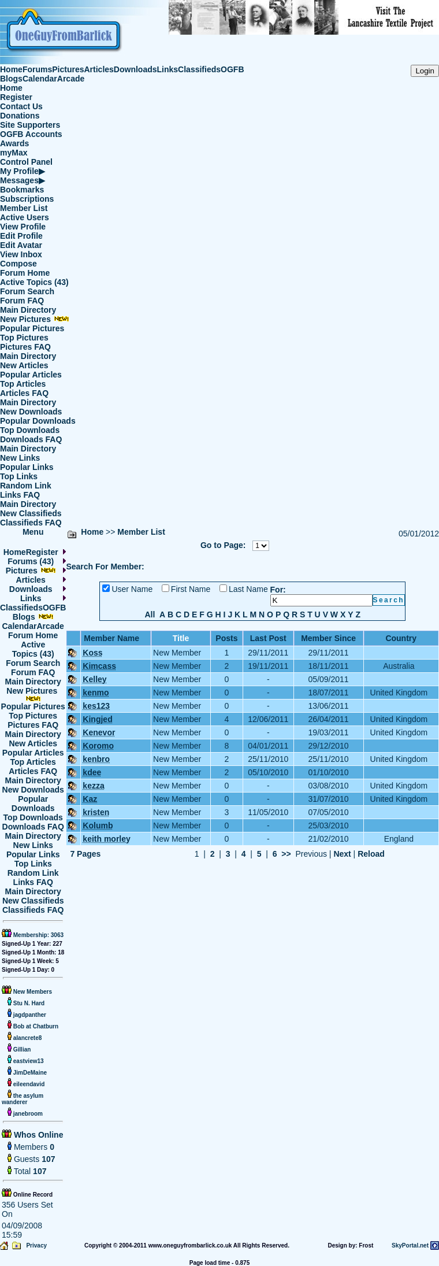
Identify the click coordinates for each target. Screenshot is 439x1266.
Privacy (36, 1245)
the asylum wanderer (22, 1099)
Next (342, 853)
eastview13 (28, 1061)
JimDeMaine (29, 1072)
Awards (14, 143)
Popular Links (27, 467)
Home (11, 69)
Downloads (135, 69)
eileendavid (28, 1084)
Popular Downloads (38, 420)
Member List (23, 208)
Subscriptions (27, 198)
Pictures (68, 69)
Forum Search (27, 291)
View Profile (23, 226)
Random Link (25, 485)
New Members (32, 992)
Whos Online (37, 1134)
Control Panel (26, 161)
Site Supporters (30, 124)
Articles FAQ (24, 393)
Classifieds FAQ (31, 522)
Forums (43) (31, 561)
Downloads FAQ (31, 439)
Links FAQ (20, 494)
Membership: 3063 (38, 935)
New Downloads (31, 411)
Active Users (24, 217)
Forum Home (25, 272)
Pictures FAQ (25, 346)
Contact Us (21, 106)
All (149, 614)
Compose (18, 263)
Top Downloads (29, 430)
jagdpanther (29, 1015)
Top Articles (23, 383)
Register (16, 97)
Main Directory (28, 309)
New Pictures (34, 319)
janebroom (27, 1113)
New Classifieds (31, 513)
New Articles (24, 365)
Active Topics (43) (34, 282)
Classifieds (199, 69)
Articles (99, 69)
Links (167, 69)
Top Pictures (24, 337)
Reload (371, 853)
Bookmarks (22, 189)
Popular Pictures (32, 328)
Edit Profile (21, 235)
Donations (19, 115)
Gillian (21, 1049)
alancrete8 (27, 1038)
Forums (37, 69)
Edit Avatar (21, 245)
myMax (13, 152)
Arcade (70, 78)
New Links (20, 457)
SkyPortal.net (410, 1245)
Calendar (40, 78)
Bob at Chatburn (35, 1026)
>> (286, 853)
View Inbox (21, 254)
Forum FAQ (22, 300)
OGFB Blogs (39, 612)
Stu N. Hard (28, 1003)
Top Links (19, 476)
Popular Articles (31, 374)
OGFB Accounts (31, 134)
